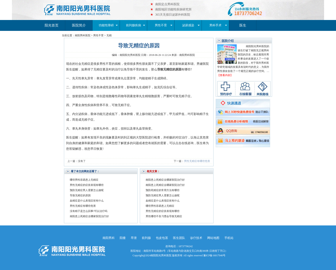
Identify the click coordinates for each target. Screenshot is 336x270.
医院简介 (79, 25)
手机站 (228, 238)
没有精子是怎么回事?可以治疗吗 (88, 211)
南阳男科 (109, 238)
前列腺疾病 (135, 25)
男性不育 (164, 25)
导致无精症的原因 (80, 195)
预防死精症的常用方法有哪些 (162, 190)
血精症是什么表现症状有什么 (87, 200)
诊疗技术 (196, 238)
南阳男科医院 (82, 35)
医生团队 (179, 238)
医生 (242, 25)
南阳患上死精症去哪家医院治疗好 (89, 216)
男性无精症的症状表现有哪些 (87, 185)
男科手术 (218, 25)
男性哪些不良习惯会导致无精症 (164, 216)
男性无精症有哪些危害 (197, 161)
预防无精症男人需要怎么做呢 (87, 190)
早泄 (134, 238)
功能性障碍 (108, 25)
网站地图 (213, 238)
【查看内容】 (225, 75)
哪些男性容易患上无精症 (84, 179)
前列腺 (146, 238)
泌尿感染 (191, 25)
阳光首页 (52, 25)
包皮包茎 (162, 238)
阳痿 (123, 238)
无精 (109, 35)
